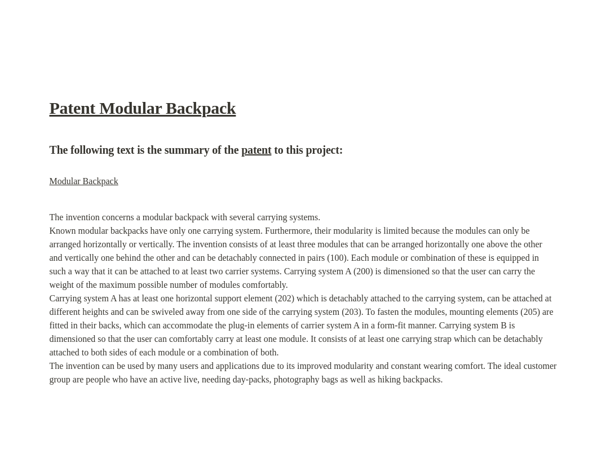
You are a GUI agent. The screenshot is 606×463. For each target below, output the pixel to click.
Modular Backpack (84, 181)
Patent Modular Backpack (143, 108)
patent (256, 150)
